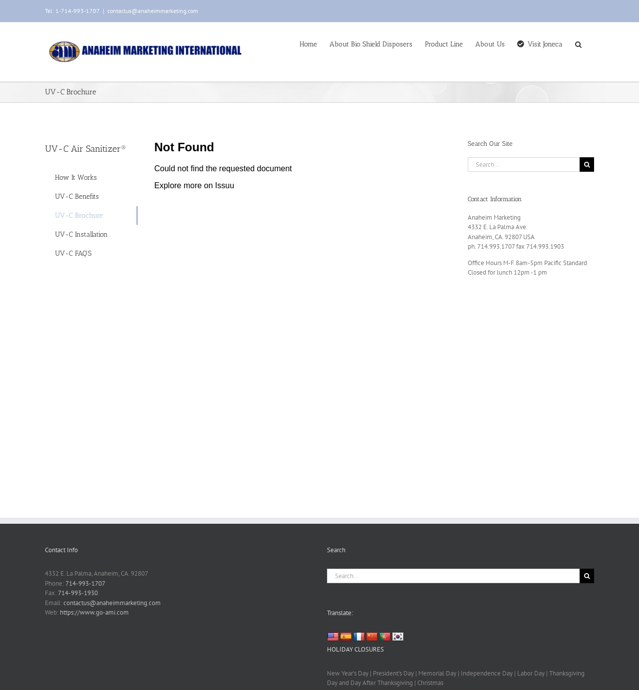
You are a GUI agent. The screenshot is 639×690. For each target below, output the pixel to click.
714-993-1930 (78, 593)
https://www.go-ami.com (94, 612)
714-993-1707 (85, 583)
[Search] (587, 164)
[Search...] (524, 164)
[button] (578, 43)
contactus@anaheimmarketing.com (152, 10)
